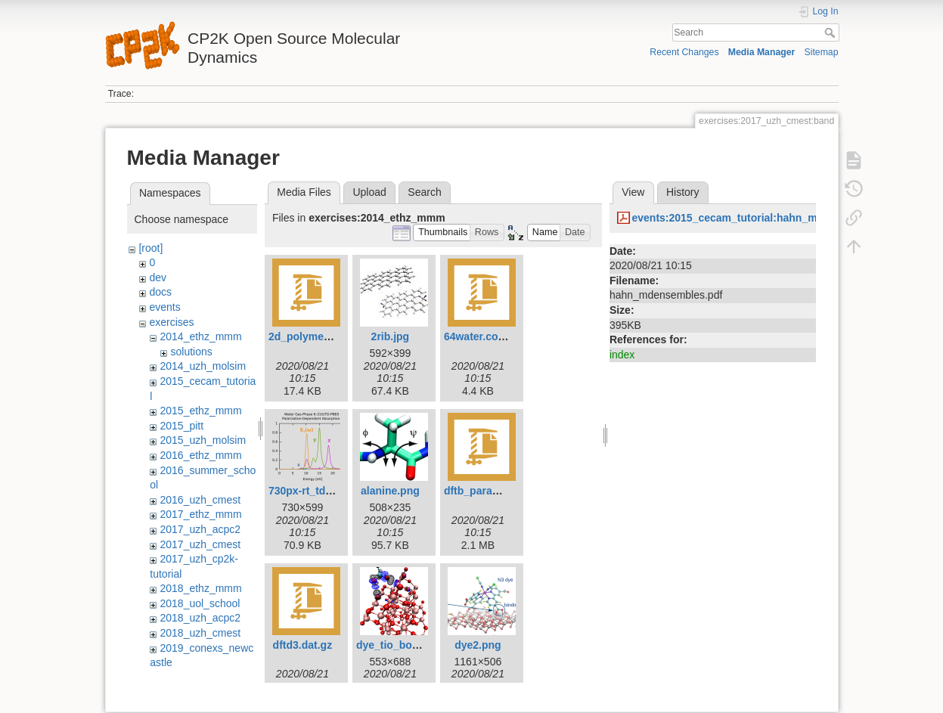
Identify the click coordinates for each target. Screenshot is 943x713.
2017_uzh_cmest (200, 544)
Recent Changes (684, 52)
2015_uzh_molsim (203, 440)
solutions (191, 352)
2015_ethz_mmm (200, 411)
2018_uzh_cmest (200, 633)
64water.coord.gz (487, 336)
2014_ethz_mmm (200, 336)
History (682, 192)
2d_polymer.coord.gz (321, 336)
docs (160, 292)
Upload (369, 192)
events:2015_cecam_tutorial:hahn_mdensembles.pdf (764, 218)
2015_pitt (181, 426)
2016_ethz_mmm (200, 455)
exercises (171, 322)
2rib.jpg (390, 336)
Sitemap (822, 52)
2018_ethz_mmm (200, 588)
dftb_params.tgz (485, 491)
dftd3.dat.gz (303, 645)
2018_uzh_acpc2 (200, 618)
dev (157, 277)
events (164, 307)
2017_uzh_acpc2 (200, 529)
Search (831, 32)
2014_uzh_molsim (203, 366)
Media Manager (762, 52)
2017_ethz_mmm (200, 514)
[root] (150, 248)
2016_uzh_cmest (200, 500)
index (622, 355)
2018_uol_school (200, 603)
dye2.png (477, 645)
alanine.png (390, 491)
